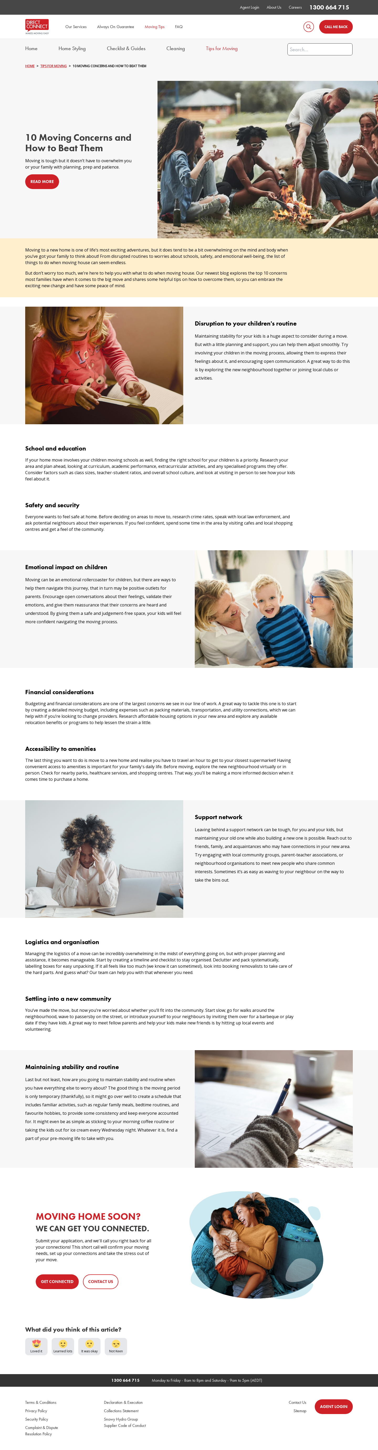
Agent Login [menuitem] (249, 7)
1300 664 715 (329, 7)
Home (31, 48)
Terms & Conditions (40, 1402)
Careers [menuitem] (295, 7)
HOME (29, 66)
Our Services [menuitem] (76, 26)
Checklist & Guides (126, 48)
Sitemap (299, 1411)
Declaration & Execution (123, 1402)
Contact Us (297, 1402)
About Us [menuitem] (274, 7)
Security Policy (36, 1419)
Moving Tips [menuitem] (155, 26)
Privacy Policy (36, 1411)
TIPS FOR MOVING (53, 66)
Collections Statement (121, 1411)
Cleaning (175, 48)
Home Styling (72, 48)
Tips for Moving (222, 48)
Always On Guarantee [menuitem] (115, 26)
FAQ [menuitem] (179, 26)
